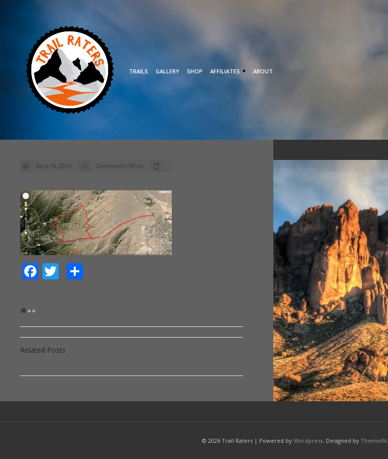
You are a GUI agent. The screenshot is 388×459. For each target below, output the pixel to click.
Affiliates (226, 72)
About (263, 71)
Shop (195, 71)
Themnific (374, 440)
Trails (138, 71)
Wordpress (308, 440)
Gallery (167, 71)
